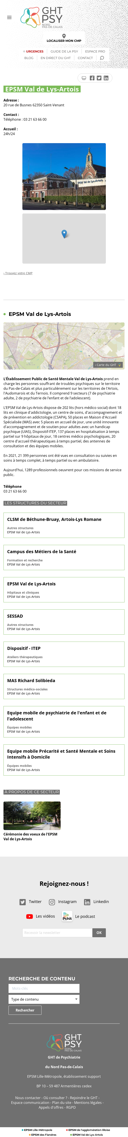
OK (98, 932)
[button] (64, 234)
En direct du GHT (56, 58)
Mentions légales (88, 1102)
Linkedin (96, 901)
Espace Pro (95, 51)
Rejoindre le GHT (84, 1097)
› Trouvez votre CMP (18, 273)
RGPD (71, 1107)
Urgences (34, 51)
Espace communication (30, 1102)
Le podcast (78, 916)
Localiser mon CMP (64, 38)
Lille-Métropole (37, 1130)
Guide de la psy (64, 51)
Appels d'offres (51, 1107)
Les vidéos (40, 916)
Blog (28, 58)
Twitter (30, 901)
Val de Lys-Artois (87, 1134)
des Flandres (43, 1134)
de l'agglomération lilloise (89, 1130)
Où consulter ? (55, 1097)
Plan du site (61, 1102)
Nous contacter (28, 1097)
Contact (85, 58)
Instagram (62, 901)
